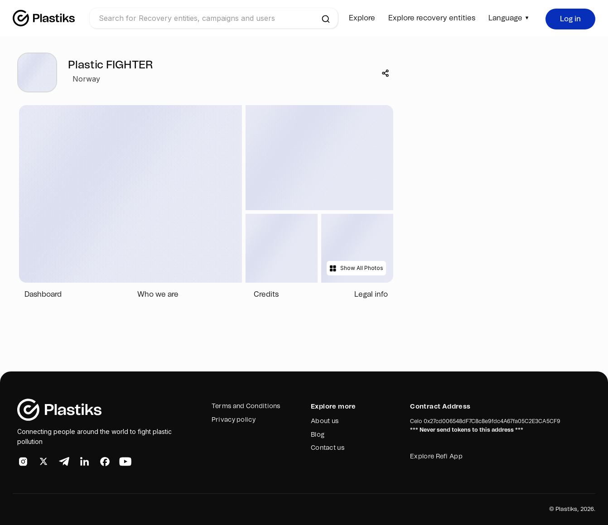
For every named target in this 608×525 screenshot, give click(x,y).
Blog (317, 435)
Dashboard (43, 294)
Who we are (158, 294)
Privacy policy (234, 420)
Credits (266, 294)
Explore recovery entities (431, 18)
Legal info (371, 294)
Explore (362, 18)
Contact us (327, 448)
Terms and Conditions (246, 406)
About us (324, 421)
